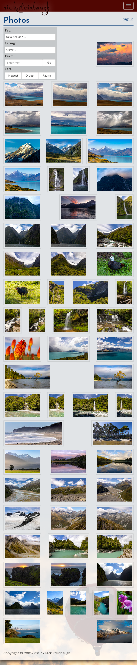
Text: (9, 56)
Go (49, 63)
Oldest (29, 76)
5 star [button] (11, 50)
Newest (13, 76)
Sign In (128, 19)
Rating (47, 76)
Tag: (8, 30)
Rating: (10, 43)
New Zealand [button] (16, 37)
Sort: (9, 69)
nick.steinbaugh (26, 7)
